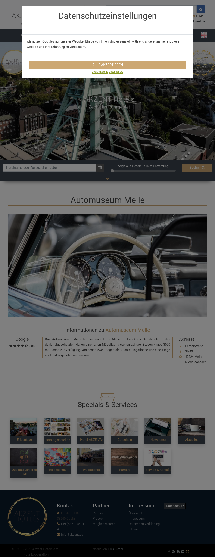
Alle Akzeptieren (107, 65)
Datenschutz (116, 71)
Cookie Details (100, 71)
